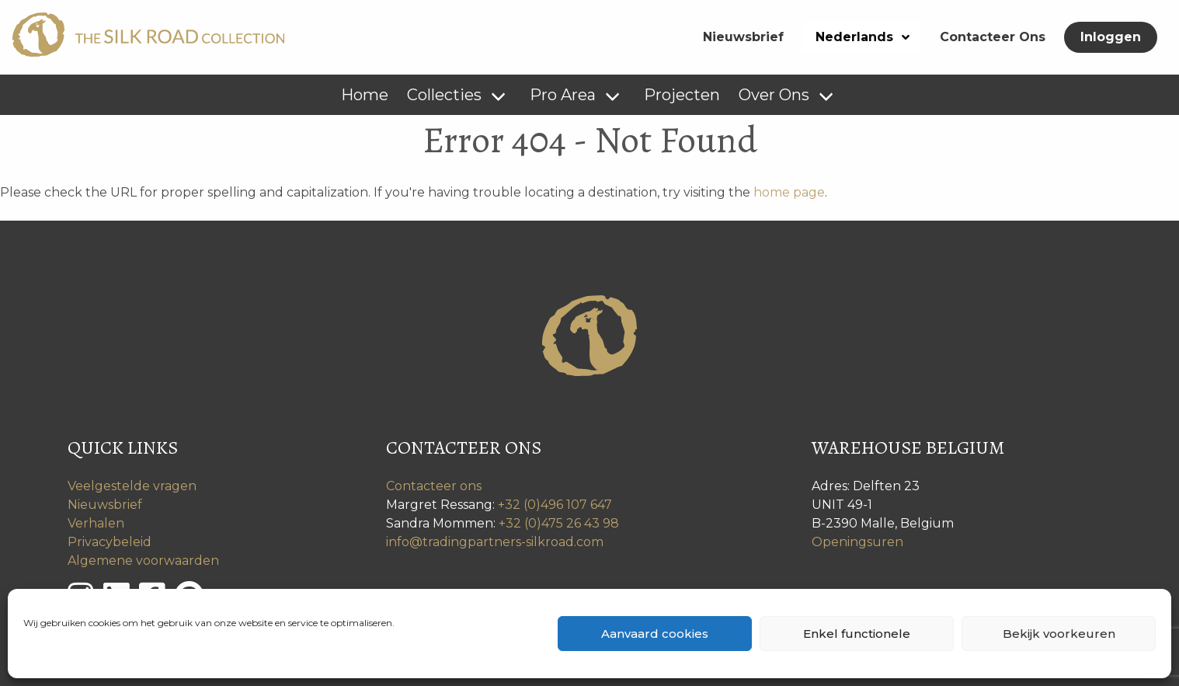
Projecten (682, 94)
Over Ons (774, 94)
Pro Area (563, 94)
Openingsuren (857, 542)
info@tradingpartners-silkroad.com (494, 542)
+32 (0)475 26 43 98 (559, 523)
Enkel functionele (856, 633)
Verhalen (96, 523)
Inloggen (1110, 37)
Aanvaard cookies (654, 633)
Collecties (444, 94)
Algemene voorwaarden (143, 560)
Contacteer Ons (992, 37)
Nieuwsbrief (743, 37)
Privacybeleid (109, 542)
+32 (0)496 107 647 (555, 504)
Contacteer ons (434, 486)
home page (789, 192)
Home (364, 94)
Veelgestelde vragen (132, 486)
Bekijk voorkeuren (1059, 633)
